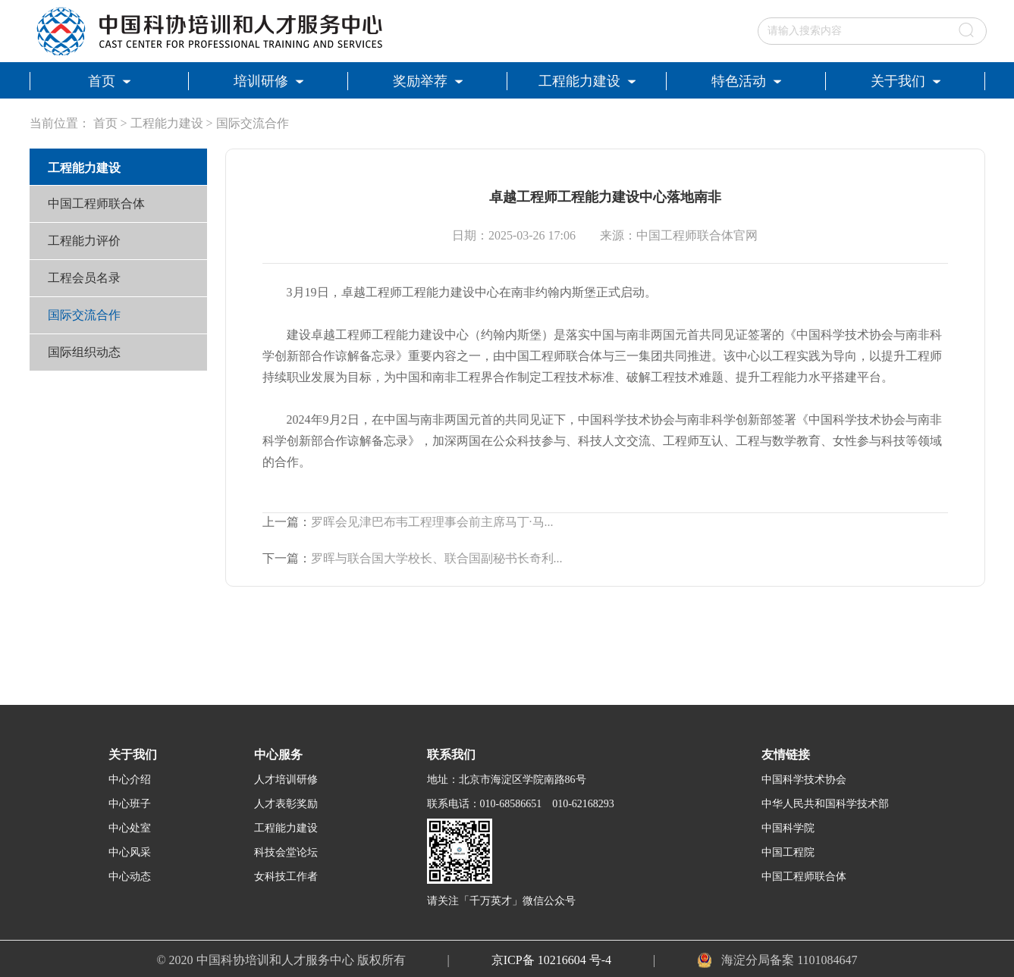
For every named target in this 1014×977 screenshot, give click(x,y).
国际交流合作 (252, 123)
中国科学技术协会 (803, 779)
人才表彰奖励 (286, 803)
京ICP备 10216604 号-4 (551, 960)
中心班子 (129, 803)
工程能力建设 (166, 123)
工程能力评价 (84, 240)
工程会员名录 (84, 277)
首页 (105, 123)
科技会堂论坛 (286, 852)
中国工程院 (788, 852)
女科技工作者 (286, 876)
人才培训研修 (286, 779)
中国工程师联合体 (96, 203)
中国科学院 (788, 828)
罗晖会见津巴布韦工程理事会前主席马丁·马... (432, 521)
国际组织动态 (84, 352)
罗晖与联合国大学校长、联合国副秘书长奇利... (437, 558)
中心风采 (129, 852)
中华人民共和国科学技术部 (825, 803)
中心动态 (129, 876)
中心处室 (129, 828)
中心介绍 (129, 779)
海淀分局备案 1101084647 (789, 960)
